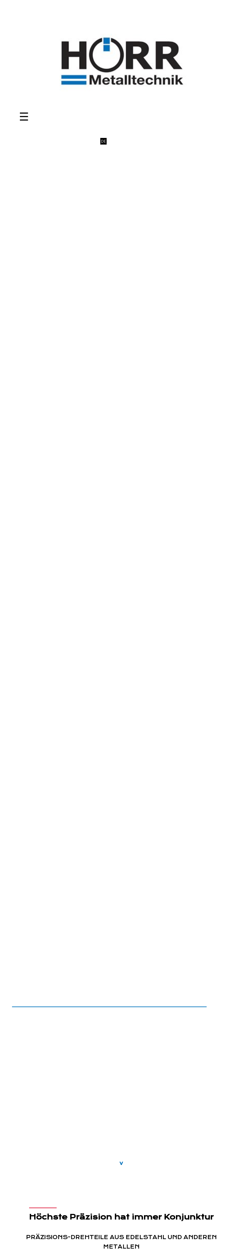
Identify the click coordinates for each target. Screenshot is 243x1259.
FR (119, 141)
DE (103, 141)
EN (111, 141)
